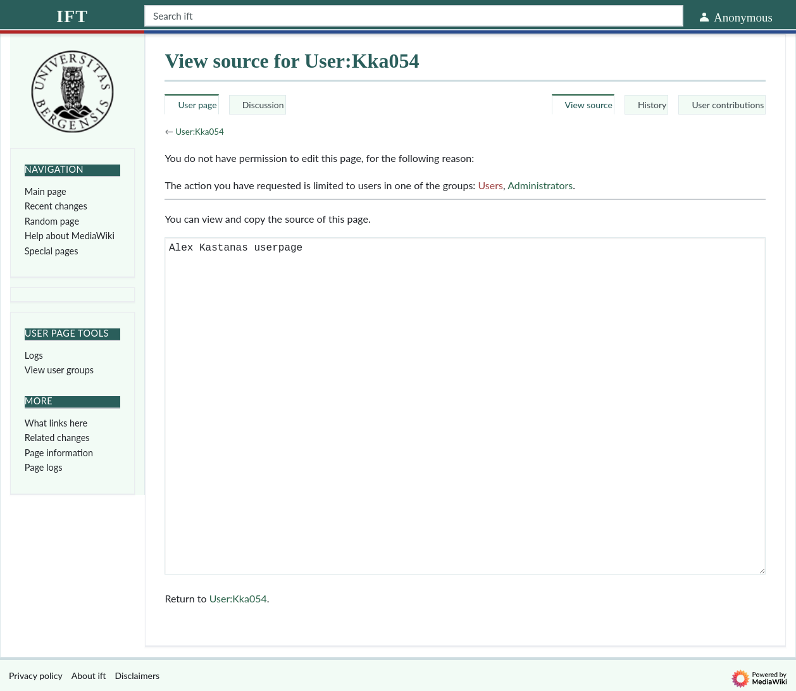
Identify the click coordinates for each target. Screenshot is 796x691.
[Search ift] (414, 16)
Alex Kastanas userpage (465, 406)
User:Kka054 (199, 132)
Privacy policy (36, 675)
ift (72, 16)
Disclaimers (137, 675)
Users (490, 185)
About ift (89, 675)
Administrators (540, 185)
